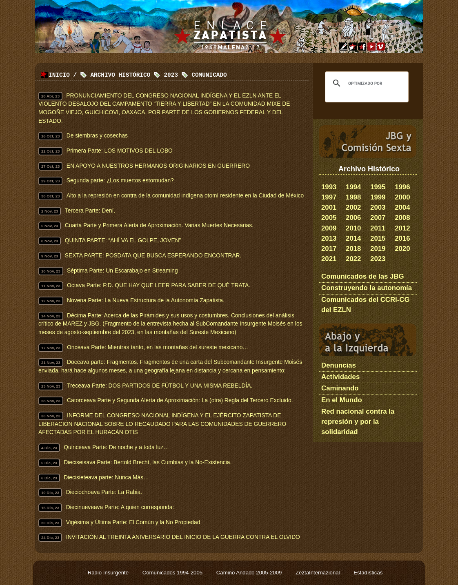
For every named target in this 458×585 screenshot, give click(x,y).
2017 (328, 249)
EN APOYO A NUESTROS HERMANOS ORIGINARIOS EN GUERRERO (158, 166)
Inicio (59, 75)
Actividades (340, 377)
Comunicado (209, 75)
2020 (402, 249)
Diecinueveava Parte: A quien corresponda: (120, 507)
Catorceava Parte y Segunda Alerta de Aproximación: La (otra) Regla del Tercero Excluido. (180, 400)
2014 (353, 238)
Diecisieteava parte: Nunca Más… (106, 477)
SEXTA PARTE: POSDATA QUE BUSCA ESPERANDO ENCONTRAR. (153, 256)
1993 (328, 187)
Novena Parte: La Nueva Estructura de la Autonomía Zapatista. (146, 300)
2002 (353, 207)
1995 (377, 187)
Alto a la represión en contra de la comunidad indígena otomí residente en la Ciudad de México (185, 196)
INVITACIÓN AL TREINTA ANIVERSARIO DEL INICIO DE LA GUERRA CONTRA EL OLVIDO (183, 537)
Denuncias (338, 365)
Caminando (339, 388)
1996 (402, 187)
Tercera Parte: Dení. (90, 211)
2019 (377, 249)
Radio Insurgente (109, 572)
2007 (377, 218)
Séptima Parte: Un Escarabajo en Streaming (122, 271)
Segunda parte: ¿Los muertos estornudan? (120, 180)
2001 (328, 207)
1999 (377, 197)
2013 (328, 238)
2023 (377, 259)
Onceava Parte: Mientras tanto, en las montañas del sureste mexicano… (157, 347)
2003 (377, 207)
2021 (328, 259)
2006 (353, 218)
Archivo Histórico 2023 (134, 75)
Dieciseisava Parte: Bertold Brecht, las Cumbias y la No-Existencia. (147, 462)
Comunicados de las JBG (362, 276)
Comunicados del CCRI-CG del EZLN (365, 305)
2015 (377, 238)
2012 (402, 228)
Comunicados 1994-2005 (173, 572)
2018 (353, 249)
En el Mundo (341, 400)
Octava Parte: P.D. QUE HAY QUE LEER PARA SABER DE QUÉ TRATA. (158, 285)
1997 (328, 197)
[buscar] (365, 83)
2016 (402, 238)
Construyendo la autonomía (366, 288)
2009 (328, 228)
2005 (328, 218)
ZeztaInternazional (318, 572)
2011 (377, 228)
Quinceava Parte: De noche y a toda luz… (116, 447)
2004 (402, 207)
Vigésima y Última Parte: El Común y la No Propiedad (133, 522)
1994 (353, 187)
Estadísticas (368, 572)
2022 (353, 259)
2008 (402, 218)
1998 (353, 197)
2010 (353, 228)
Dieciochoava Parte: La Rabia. (104, 492)
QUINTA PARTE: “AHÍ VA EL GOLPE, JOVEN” (123, 240)
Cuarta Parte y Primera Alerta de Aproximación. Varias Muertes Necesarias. (159, 225)
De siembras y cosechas (97, 136)
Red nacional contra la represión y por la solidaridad (357, 422)
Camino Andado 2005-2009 (249, 572)
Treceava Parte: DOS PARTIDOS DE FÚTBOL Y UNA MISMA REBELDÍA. (159, 386)
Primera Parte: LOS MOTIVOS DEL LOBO (120, 151)
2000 (402, 197)
